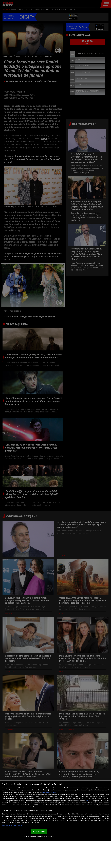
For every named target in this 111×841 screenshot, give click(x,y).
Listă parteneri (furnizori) (12, 825)
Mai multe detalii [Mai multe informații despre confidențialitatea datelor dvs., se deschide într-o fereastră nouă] (49, 792)
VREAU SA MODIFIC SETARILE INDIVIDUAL (38, 836)
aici (86, 801)
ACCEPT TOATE (39, 831)
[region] (55, 810)
